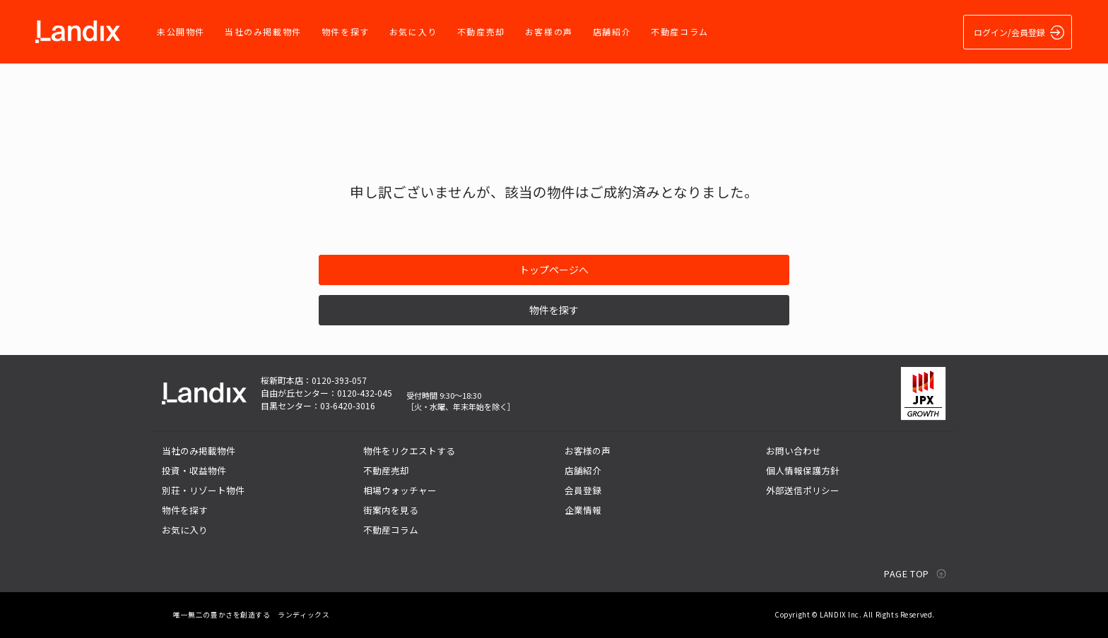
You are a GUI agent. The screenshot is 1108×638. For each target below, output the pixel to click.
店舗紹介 (612, 31)
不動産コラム (680, 31)
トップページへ (554, 270)
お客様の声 (549, 31)
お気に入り (413, 31)
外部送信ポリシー (802, 490)
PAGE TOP (906, 573)
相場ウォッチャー (400, 490)
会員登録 (583, 490)
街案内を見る (390, 510)
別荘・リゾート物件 (203, 490)
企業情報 (583, 510)
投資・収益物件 (194, 470)
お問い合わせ (793, 450)
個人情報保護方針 (802, 470)
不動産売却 (481, 31)
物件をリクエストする (409, 450)
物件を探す (346, 31)
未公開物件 (181, 31)
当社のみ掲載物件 (263, 31)
